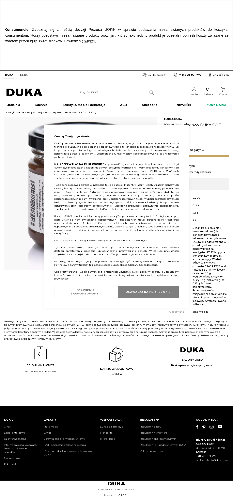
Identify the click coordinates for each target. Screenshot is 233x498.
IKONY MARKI (216, 106)
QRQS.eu (123, 495)
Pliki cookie (10, 464)
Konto (194, 94)
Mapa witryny (12, 458)
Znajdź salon (219, 75)
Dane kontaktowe (14, 432)
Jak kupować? (154, 75)
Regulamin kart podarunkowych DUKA (163, 444)
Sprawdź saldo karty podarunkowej (64, 438)
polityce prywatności (166, 250)
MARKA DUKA (173, 120)
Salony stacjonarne (15, 438)
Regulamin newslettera (153, 432)
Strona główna (12, 114)
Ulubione (208, 94)
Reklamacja (51, 426)
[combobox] (117, 92)
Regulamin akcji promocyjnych (158, 438)
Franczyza (106, 432)
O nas (7, 426)
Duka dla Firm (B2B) (112, 426)
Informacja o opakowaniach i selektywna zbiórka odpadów (20, 448)
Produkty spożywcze (43, 114)
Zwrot (47, 432)
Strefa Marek (107, 438)
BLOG (24, 74)
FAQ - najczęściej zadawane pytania (65, 444)
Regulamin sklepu (150, 426)
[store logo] (24, 92)
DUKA (9, 74)
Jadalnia (26, 114)
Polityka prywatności (152, 450)
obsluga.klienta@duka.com (212, 460)
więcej (90, 41)
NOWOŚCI (184, 106)
